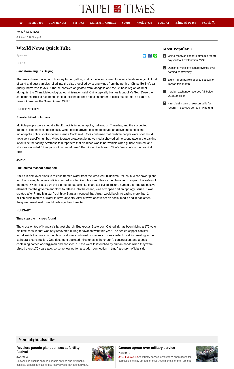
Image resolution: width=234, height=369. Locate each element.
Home (19, 31)
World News (32, 31)
